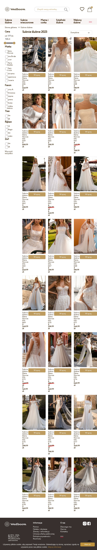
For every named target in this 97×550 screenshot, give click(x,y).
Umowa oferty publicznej (44, 534)
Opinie (63, 529)
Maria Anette (9, 64)
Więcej (37, 75)
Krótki (8, 136)
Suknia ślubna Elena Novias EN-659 (25, 135)
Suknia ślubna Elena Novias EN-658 (77, 79)
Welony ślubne (77, 21)
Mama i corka (44, 21)
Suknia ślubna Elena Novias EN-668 (77, 261)
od (8, 35)
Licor (8, 59)
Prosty (8, 103)
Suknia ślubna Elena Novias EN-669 (25, 317)
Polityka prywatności (41, 536)
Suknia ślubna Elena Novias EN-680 (77, 499)
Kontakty (64, 531)
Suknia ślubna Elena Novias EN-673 (51, 374)
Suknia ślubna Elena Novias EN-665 (25, 261)
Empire (9, 96)
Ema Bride (10, 56)
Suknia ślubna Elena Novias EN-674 (77, 374)
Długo (8, 129)
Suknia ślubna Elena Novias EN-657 (51, 79)
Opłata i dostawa (40, 529)
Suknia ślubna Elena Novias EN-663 (51, 198)
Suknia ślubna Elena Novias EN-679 (51, 499)
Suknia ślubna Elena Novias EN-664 (77, 198)
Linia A (9, 89)
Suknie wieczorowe (26, 21)
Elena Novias (9, 52)
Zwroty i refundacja (41, 531)
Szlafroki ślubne (60, 21)
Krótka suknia (9, 107)
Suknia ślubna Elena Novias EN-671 (77, 317)
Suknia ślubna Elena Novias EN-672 (25, 374)
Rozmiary (37, 538)
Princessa (10, 93)
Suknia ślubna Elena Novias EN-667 (51, 261)
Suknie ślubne (8, 21)
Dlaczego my (66, 526)
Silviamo (10, 73)
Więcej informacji (54, 547)
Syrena (9, 99)
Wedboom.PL (13, 537)
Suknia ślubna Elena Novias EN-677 (77, 436)
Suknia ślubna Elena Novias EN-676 (51, 436)
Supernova (10, 77)
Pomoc (36, 526)
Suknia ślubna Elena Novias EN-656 (25, 79)
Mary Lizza (8, 69)
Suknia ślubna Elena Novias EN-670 (51, 317)
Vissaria (9, 80)
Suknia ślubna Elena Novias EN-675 (25, 436)
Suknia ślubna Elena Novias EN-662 (25, 198)
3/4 (7, 126)
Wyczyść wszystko (9, 152)
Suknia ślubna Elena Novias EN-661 (77, 135)
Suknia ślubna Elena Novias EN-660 (51, 135)
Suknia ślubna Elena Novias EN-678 (25, 499)
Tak (7, 118)
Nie (7, 115)
